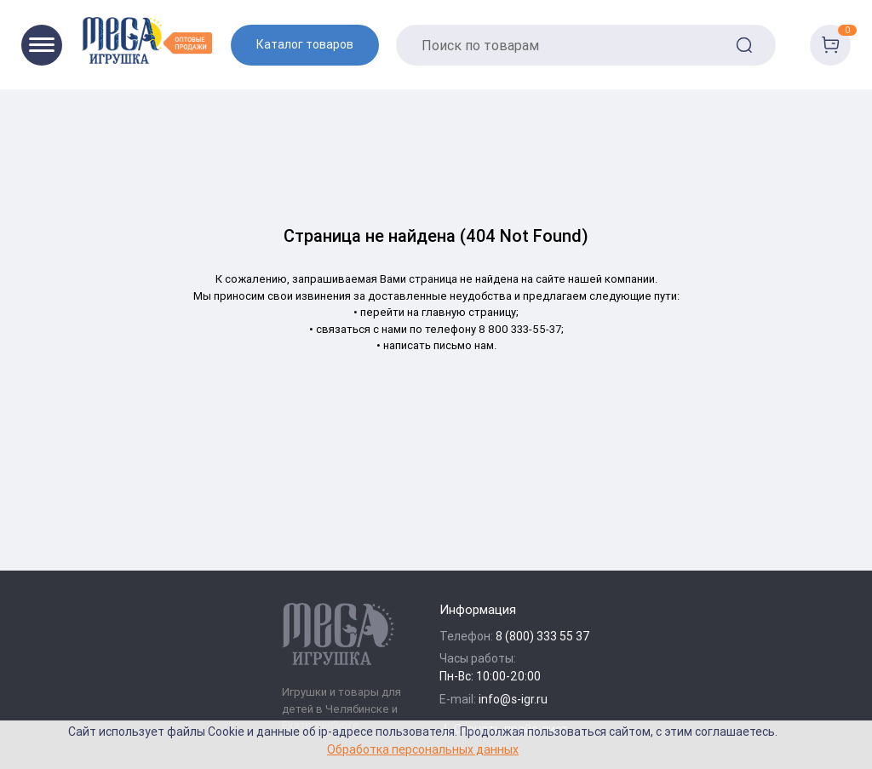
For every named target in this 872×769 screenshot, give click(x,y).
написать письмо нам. (439, 345)
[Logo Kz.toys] (146, 40)
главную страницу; (470, 312)
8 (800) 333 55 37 (543, 636)
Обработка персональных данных (423, 749)
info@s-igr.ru (513, 699)
